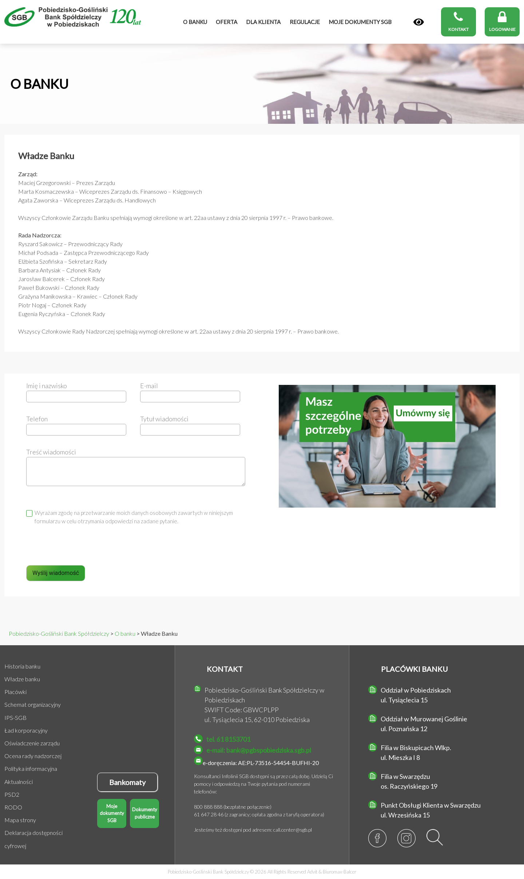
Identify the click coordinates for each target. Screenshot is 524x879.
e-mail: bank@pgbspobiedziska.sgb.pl (258, 750)
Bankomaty (127, 782)
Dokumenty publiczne (144, 813)
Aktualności (18, 781)
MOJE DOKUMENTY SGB (360, 22)
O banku (195, 22)
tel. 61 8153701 (228, 739)
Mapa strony (20, 819)
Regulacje (305, 22)
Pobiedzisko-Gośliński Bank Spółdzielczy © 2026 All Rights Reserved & (262, 872)
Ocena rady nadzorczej (32, 755)
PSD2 (11, 794)
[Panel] (418, 22)
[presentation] (81, 549)
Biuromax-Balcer (339, 872)
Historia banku (22, 666)
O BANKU (39, 84)
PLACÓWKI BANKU (414, 669)
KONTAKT (225, 669)
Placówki (15, 691)
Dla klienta (263, 22)
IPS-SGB (15, 717)
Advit (312, 872)
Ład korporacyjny (26, 730)
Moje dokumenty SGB (112, 813)
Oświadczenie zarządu (32, 743)
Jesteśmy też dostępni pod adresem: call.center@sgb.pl (253, 830)
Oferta (226, 22)
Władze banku (22, 678)
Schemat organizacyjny (32, 704)
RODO (13, 807)
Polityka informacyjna (30, 768)
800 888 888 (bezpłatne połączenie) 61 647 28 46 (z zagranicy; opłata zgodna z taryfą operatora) (259, 810)
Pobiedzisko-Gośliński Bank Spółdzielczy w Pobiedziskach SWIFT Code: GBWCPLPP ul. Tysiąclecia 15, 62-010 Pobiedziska (264, 705)
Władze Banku (46, 155)
